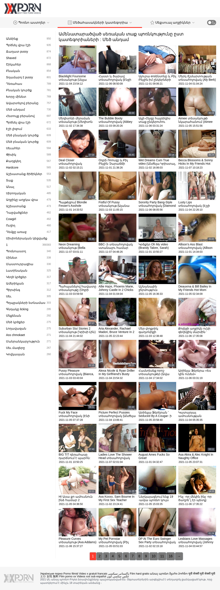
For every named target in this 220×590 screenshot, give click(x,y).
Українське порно (51, 573)
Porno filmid (70, 573)
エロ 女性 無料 (49, 576)
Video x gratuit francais (93, 573)
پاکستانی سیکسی (118, 573)
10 (154, 556)
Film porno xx (67, 576)
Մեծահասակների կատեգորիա (99, 22)
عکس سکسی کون (118, 576)
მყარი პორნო (178, 573)
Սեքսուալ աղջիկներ (172, 22)
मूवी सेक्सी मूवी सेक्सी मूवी (201, 573)
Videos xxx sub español (91, 576)
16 (171, 556)
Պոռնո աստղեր (31, 22)
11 (162, 556)
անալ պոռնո (159, 573)
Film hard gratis (139, 573)
